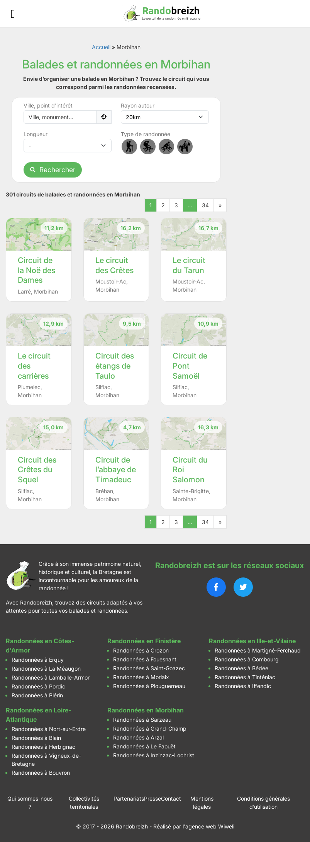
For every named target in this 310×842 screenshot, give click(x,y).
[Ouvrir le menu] (13, 13)
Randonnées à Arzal (138, 737)
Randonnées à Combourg (247, 659)
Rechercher (52, 170)
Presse (152, 798)
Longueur (35, 134)
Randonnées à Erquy (38, 659)
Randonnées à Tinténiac (245, 677)
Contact (171, 798)
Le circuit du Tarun (189, 265)
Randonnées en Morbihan (145, 710)
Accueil (101, 47)
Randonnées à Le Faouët (144, 746)
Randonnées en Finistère (144, 641)
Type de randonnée (145, 134)
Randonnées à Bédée (241, 668)
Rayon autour (137, 105)
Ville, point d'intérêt (48, 105)
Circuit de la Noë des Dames (36, 270)
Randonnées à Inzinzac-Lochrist (153, 755)
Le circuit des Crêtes (114, 265)
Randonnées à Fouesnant (144, 659)
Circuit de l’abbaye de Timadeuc (115, 469)
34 (205, 205)
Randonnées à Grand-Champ (149, 728)
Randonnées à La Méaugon (46, 668)
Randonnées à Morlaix (141, 677)
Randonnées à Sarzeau (142, 719)
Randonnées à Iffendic (243, 686)
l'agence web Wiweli (208, 826)
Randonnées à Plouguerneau (149, 686)
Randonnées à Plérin (37, 695)
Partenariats (128, 798)
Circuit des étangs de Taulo (114, 365)
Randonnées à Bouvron (41, 772)
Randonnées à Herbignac (43, 746)
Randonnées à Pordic (38, 686)
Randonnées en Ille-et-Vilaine (252, 641)
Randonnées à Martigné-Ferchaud (258, 650)
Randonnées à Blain (36, 737)
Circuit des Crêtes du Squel (37, 469)
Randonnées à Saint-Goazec (149, 668)
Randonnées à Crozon (141, 650)
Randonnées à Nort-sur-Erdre (49, 729)
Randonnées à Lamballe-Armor (51, 677)
